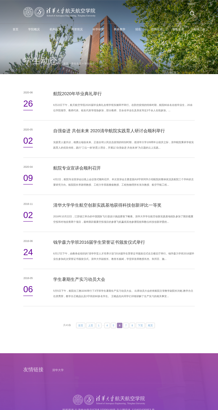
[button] (192, 15)
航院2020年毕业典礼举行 (77, 102)
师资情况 (77, 31)
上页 (90, 335)
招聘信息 (157, 31)
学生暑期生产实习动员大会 (79, 287)
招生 (138, 31)
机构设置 (55, 31)
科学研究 (98, 31)
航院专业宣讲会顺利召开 (77, 176)
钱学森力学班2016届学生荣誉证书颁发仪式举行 (99, 250)
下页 (140, 335)
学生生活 (178, 31)
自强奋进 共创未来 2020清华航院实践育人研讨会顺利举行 (109, 139)
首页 (15, 31)
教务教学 (119, 31)
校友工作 (199, 31)
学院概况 (34, 31)
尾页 (150, 335)
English (191, 6)
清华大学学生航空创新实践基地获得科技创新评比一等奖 (107, 213)
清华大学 (58, 397)
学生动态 (89, 72)
